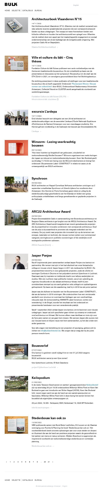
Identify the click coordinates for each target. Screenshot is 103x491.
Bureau (38, 10)
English (76, 5)
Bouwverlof (40, 346)
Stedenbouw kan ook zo (49, 418)
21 (49, 462)
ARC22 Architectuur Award (51, 212)
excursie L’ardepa (44, 112)
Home (7, 10)
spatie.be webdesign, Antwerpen (51, 486)
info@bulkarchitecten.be (51, 331)
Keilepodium (41, 378)
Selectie (16, 10)
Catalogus (27, 10)
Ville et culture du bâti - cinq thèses (45, 99)
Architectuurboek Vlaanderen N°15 (57, 19)
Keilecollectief (92, 385)
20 (45, 462)
